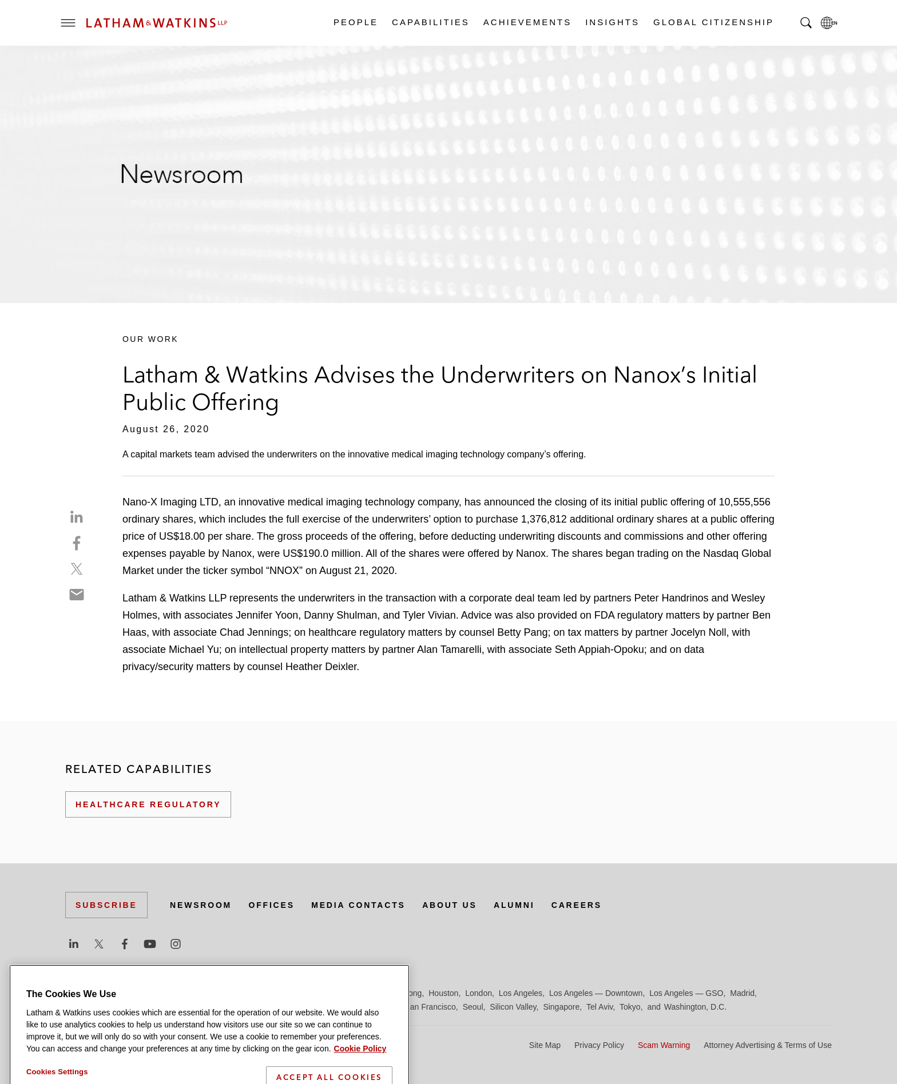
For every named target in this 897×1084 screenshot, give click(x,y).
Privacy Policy (599, 1045)
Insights (611, 22)
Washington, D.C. (695, 1006)
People (355, 22)
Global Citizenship (713, 22)
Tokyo (630, 1006)
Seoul (473, 1006)
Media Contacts (358, 905)
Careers (576, 905)
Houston (443, 993)
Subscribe (106, 905)
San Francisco (429, 1006)
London (478, 993)
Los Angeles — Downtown (595, 993)
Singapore (561, 1006)
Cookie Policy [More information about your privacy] (360, 1077)
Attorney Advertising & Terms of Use (768, 1045)
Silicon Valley (513, 1006)
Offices (272, 905)
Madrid (742, 993)
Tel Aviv (599, 1006)
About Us (449, 905)
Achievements (526, 22)
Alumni (514, 905)
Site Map (545, 1045)
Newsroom (201, 905)
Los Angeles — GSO (686, 993)
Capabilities (430, 22)
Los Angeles (520, 993)
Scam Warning (664, 1045)
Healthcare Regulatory (148, 804)
